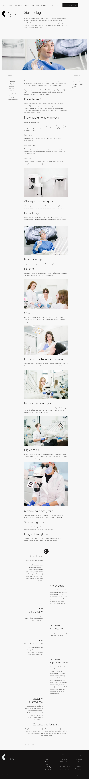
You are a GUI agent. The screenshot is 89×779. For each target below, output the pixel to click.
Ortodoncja (12, 81)
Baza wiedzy (35, 5)
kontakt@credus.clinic (79, 762)
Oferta (46, 759)
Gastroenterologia (13, 99)
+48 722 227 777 (71, 5)
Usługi (10, 5)
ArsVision (80, 775)
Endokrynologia (13, 93)
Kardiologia (12, 90)
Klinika (4, 5)
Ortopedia (11, 84)
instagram (79, 769)
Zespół (27, 5)
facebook (79, 766)
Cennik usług (18, 5)
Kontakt (43, 5)
